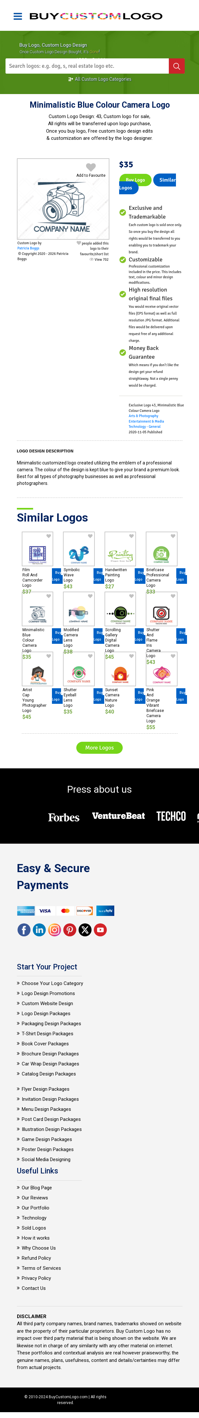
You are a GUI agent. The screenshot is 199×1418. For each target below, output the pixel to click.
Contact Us (34, 1288)
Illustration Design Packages (52, 1129)
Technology (34, 1218)
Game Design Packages (47, 1139)
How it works (36, 1238)
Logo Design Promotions (48, 993)
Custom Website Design (47, 1003)
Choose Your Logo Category (52, 983)
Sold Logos (34, 1228)
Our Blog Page (37, 1188)
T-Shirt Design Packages (47, 1034)
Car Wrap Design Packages (50, 1064)
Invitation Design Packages (50, 1099)
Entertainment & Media (146, 421)
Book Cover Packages (45, 1044)
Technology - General (145, 427)
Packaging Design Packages (51, 1024)
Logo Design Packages (46, 1013)
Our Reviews (35, 1198)
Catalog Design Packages (49, 1074)
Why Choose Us (39, 1248)
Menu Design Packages (46, 1109)
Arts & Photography (143, 416)
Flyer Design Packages (45, 1089)
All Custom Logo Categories (99, 79)
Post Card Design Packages (51, 1119)
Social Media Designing (46, 1159)
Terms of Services (41, 1268)
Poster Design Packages (48, 1149)
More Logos (99, 747)
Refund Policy (36, 1258)
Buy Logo (135, 180)
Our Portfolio (35, 1208)
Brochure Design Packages (50, 1054)
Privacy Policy (36, 1278)
